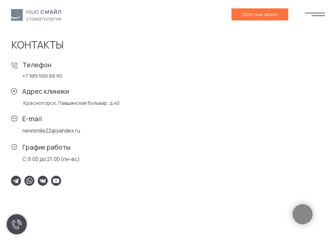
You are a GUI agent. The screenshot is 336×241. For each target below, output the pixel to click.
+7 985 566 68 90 (42, 75)
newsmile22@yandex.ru (51, 130)
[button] (259, 14)
